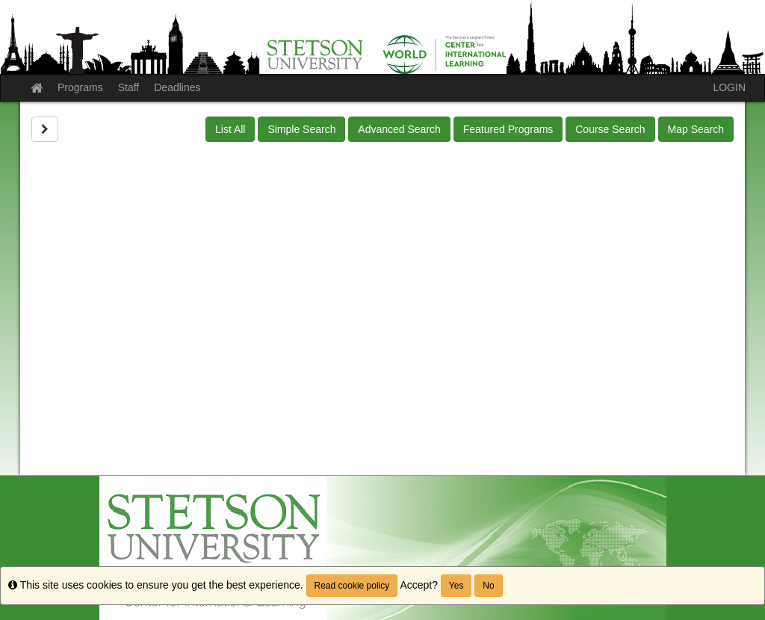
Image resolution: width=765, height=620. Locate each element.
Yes (456, 585)
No (488, 585)
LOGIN (729, 87)
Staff (129, 87)
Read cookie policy (352, 585)
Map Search (696, 129)
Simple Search (301, 129)
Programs (80, 87)
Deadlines (177, 87)
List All (230, 129)
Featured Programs (508, 129)
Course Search (610, 129)
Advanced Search (399, 129)
